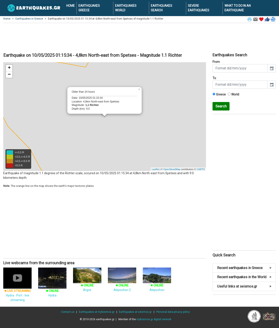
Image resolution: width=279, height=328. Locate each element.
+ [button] (9, 68)
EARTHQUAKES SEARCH (161, 8)
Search (221, 106)
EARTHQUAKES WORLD (125, 8)
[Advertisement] (139, 37)
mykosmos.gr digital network (153, 319)
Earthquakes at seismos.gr (135, 311)
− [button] (9, 74)
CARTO (201, 169)
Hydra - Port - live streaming (17, 289)
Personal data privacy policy (173, 311)
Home (6, 18)
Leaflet (155, 169)
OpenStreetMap (171, 169)
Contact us (67, 311)
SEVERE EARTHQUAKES (198, 8)
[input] (240, 68)
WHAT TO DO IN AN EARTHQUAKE (238, 8)
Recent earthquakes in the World (244, 277)
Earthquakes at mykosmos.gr (96, 311)
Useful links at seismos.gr (244, 286)
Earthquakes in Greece (29, 18)
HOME (70, 5)
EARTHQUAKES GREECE (89, 8)
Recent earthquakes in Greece (244, 268)
